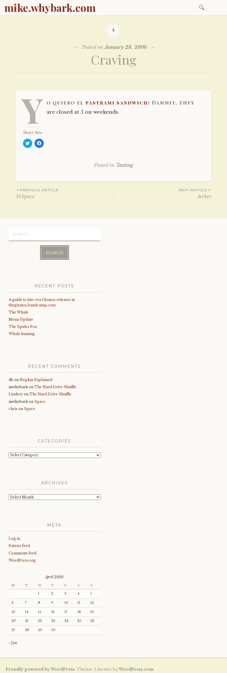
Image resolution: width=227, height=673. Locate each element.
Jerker (162, 193)
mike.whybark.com (50, 7)
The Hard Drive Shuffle (55, 385)
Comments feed (22, 551)
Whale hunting (22, 332)
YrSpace (65, 193)
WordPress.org (22, 558)
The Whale (18, 310)
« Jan (13, 640)
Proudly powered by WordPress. (41, 667)
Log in (14, 536)
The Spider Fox (23, 324)
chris (13, 406)
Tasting (124, 165)
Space (39, 399)
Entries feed (19, 544)
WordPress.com (136, 667)
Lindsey (16, 392)
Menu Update (21, 317)
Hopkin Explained (36, 377)
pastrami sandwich (116, 102)
